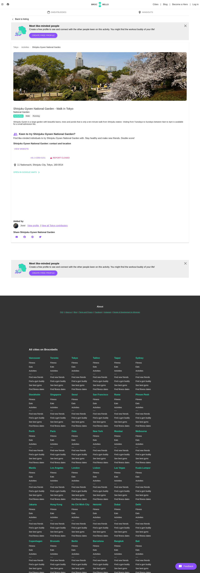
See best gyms (35, 385)
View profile (33, 225)
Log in (195, 4)
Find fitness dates (36, 389)
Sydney (139, 358)
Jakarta (33, 504)
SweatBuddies (56, 12)
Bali (138, 541)
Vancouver (34, 358)
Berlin (75, 541)
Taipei (117, 358)
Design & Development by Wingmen (126, 312)
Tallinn (96, 358)
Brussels (55, 541)
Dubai (117, 504)
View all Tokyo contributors (54, 225)
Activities (18, 116)
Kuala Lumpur (143, 468)
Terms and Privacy (86, 312)
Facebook (98, 312)
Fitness (32, 363)
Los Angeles (56, 468)
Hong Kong (56, 504)
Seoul (75, 394)
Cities (156, 4)
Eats (31, 367)
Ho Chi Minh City (80, 504)
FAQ (61, 312)
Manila (32, 468)
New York (98, 431)
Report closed (59, 157)
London (76, 468)
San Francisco (100, 394)
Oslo (74, 431)
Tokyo (75, 358)
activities (25, 47)
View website (21, 149)
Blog (165, 4)
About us (68, 312)
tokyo (15, 47)
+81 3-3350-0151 (37, 157)
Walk (28, 116)
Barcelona (98, 541)
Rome (117, 394)
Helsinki (97, 504)
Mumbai (118, 431)
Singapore (55, 394)
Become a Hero (180, 4)
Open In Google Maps (27, 172)
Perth (32, 431)
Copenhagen (35, 541)
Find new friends (36, 377)
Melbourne (141, 431)
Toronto (54, 358)
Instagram (107, 312)
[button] (100, 76)
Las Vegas (119, 468)
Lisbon (96, 468)
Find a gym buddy (36, 381)
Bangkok (119, 541)
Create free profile (43, 35)
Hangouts (145, 12)
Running (36, 116)
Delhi (138, 504)
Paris (53, 431)
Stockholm (34, 394)
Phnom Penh (142, 394)
